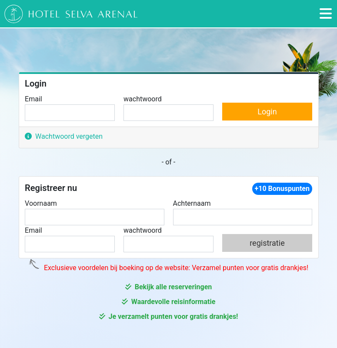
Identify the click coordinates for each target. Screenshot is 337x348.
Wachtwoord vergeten (64, 136)
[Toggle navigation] (325, 14)
